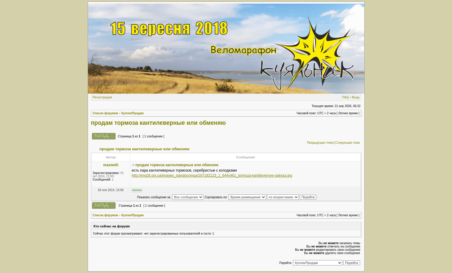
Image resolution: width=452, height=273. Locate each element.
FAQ (345, 97)
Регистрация (102, 97)
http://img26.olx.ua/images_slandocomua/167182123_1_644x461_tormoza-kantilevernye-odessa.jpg (212, 175)
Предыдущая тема (320, 142)
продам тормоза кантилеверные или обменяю (158, 122)
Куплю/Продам (132, 113)
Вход (355, 97)
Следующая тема (347, 142)
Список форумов (105, 113)
